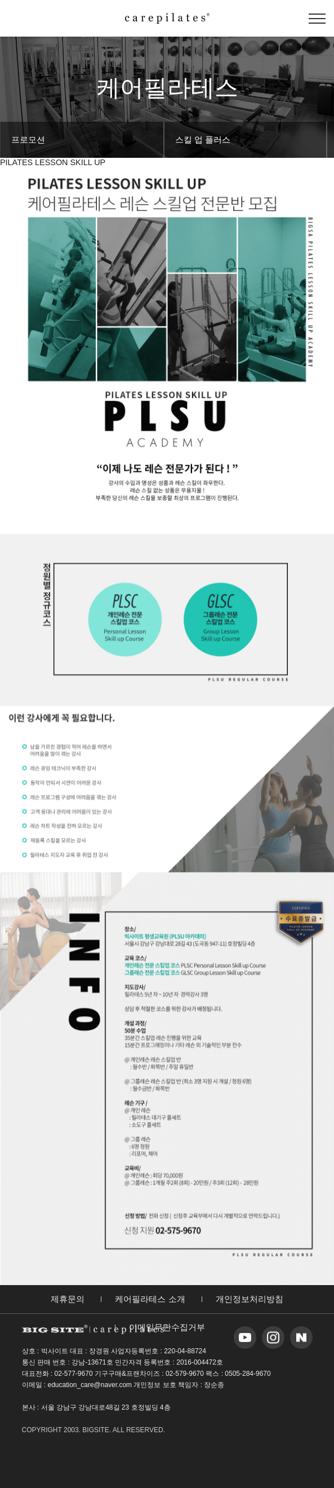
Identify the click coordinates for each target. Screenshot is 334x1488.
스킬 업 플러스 (202, 139)
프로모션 (28, 139)
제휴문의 (67, 1298)
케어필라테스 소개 (150, 1298)
